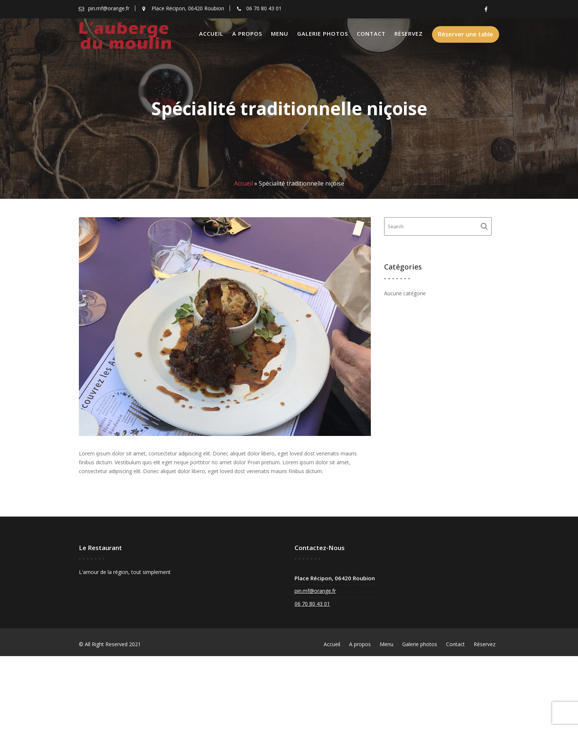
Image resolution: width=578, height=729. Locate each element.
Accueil (211, 33)
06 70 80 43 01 (313, 603)
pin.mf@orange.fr (316, 590)
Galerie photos (322, 33)
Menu (279, 33)
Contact (371, 33)
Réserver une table (465, 34)
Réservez (408, 33)
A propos (247, 33)
